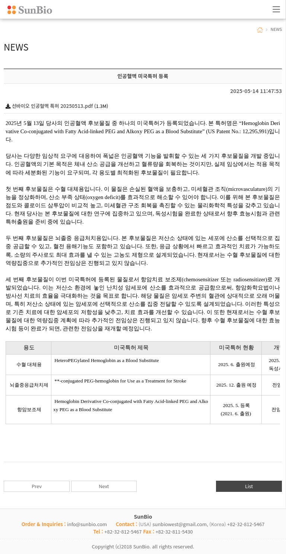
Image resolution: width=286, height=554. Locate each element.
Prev (37, 486)
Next (104, 486)
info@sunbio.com (87, 524)
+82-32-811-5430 (174, 531)
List (249, 486)
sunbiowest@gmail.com (179, 524)
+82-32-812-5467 (245, 524)
